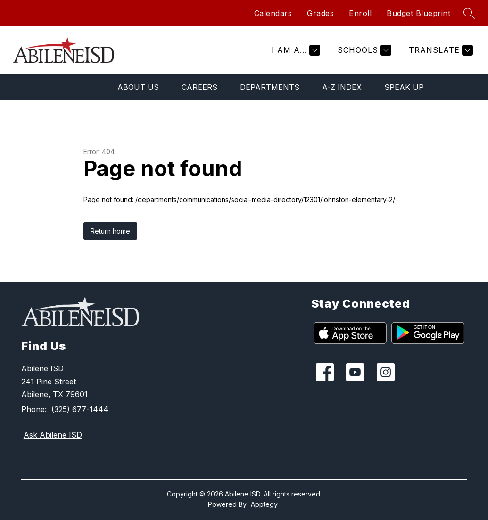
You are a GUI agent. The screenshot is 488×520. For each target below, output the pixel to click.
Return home (110, 231)
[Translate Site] (439, 50)
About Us (138, 87)
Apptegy (264, 504)
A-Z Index (342, 87)
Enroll (360, 13)
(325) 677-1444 (79, 409)
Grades (320, 13)
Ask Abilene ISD (53, 434)
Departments (269, 87)
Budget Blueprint (418, 13)
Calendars (273, 13)
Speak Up (404, 87)
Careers (199, 87)
